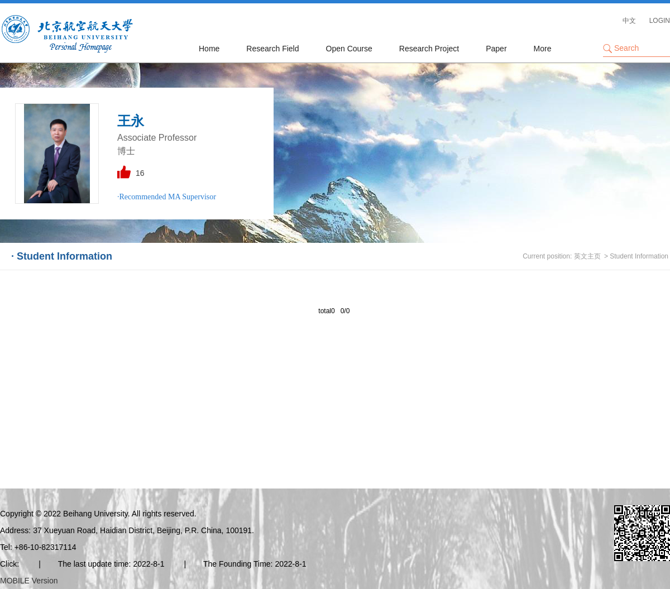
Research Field (272, 48)
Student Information (639, 256)
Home (209, 48)
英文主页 (587, 256)
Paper (496, 48)
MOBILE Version (29, 580)
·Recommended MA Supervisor (166, 197)
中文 (629, 21)
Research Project (429, 48)
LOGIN (659, 21)
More (543, 48)
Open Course (349, 48)
